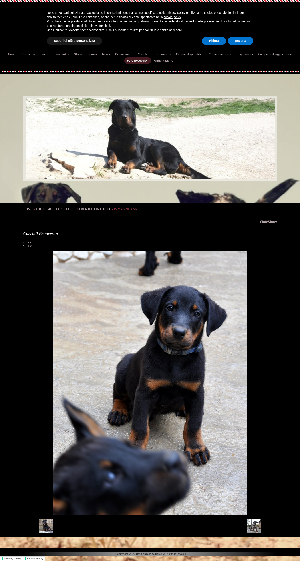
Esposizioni (245, 54)
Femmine (163, 54)
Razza (44, 54)
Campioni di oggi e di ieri (275, 54)
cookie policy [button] (172, 17)
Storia (78, 54)
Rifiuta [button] (214, 40)
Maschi (144, 54)
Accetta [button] (240, 40)
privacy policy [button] (176, 12)
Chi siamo (28, 54)
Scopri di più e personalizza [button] (74, 40)
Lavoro (92, 54)
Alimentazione (163, 60)
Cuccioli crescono (220, 54)
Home (12, 54)
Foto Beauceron (138, 60)
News (106, 54)
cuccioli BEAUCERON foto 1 (88, 209)
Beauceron (124, 54)
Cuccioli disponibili (190, 54)
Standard (61, 54)
